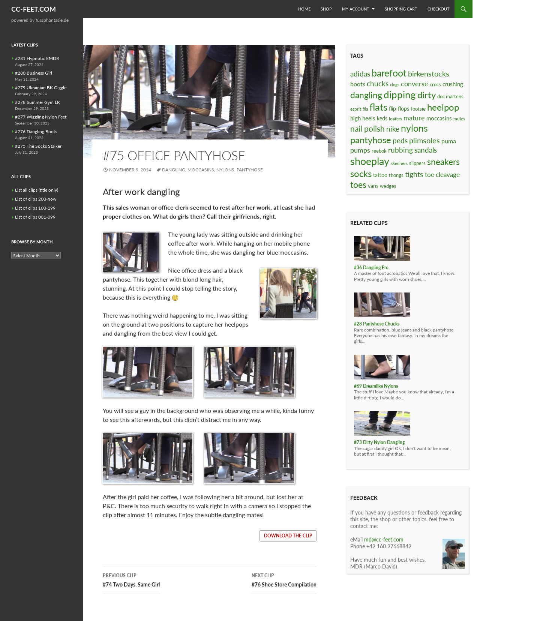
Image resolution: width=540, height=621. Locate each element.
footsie (418, 109)
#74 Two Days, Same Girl (131, 579)
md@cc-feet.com (384, 539)
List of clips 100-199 (35, 208)
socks (361, 173)
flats (378, 107)
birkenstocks (428, 73)
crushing (452, 84)
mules (459, 119)
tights (414, 174)
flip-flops (399, 108)
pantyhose (250, 169)
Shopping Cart (401, 8)
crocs (435, 84)
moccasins (201, 169)
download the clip (288, 535)
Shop (326, 8)
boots (357, 83)
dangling (173, 169)
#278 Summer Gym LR (37, 102)
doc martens (450, 96)
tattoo (380, 175)
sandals (425, 150)
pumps (360, 150)
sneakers (443, 161)
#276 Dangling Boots (36, 131)
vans (373, 186)
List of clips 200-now (35, 199)
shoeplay (369, 161)
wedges (388, 186)
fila (365, 108)
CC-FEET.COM (33, 9)
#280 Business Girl (33, 73)
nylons (225, 169)
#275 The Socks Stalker (38, 146)
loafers (395, 119)
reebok (379, 151)
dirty (426, 95)
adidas (360, 73)
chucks (377, 83)
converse (414, 84)
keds (382, 118)
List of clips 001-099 (35, 217)
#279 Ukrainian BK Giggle (40, 87)
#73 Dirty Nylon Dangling (379, 442)
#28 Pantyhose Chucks (376, 324)
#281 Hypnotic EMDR (37, 58)
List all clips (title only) (36, 190)
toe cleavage (442, 174)
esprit (355, 109)
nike (392, 128)
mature (414, 118)
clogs (394, 84)
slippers (417, 163)
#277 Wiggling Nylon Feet (40, 117)
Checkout (439, 8)
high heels (362, 118)
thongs (396, 175)
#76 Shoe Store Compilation (284, 579)
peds (400, 140)
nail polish (367, 128)
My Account (355, 8)
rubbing (400, 150)
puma (448, 140)
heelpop (443, 107)
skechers (399, 163)
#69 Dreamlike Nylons (376, 386)
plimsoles (424, 140)
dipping (400, 94)
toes (358, 184)
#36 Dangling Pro (371, 267)
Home (304, 8)
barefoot (389, 72)
